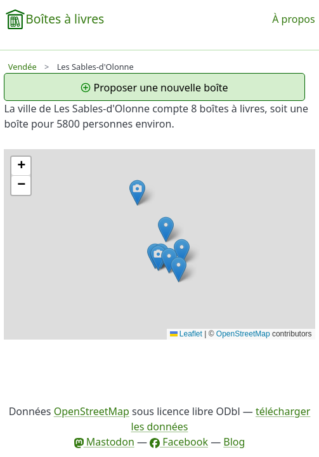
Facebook (179, 442)
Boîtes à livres (64, 18)
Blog (234, 442)
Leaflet (186, 333)
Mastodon (104, 442)
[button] (158, 258)
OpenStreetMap (243, 333)
